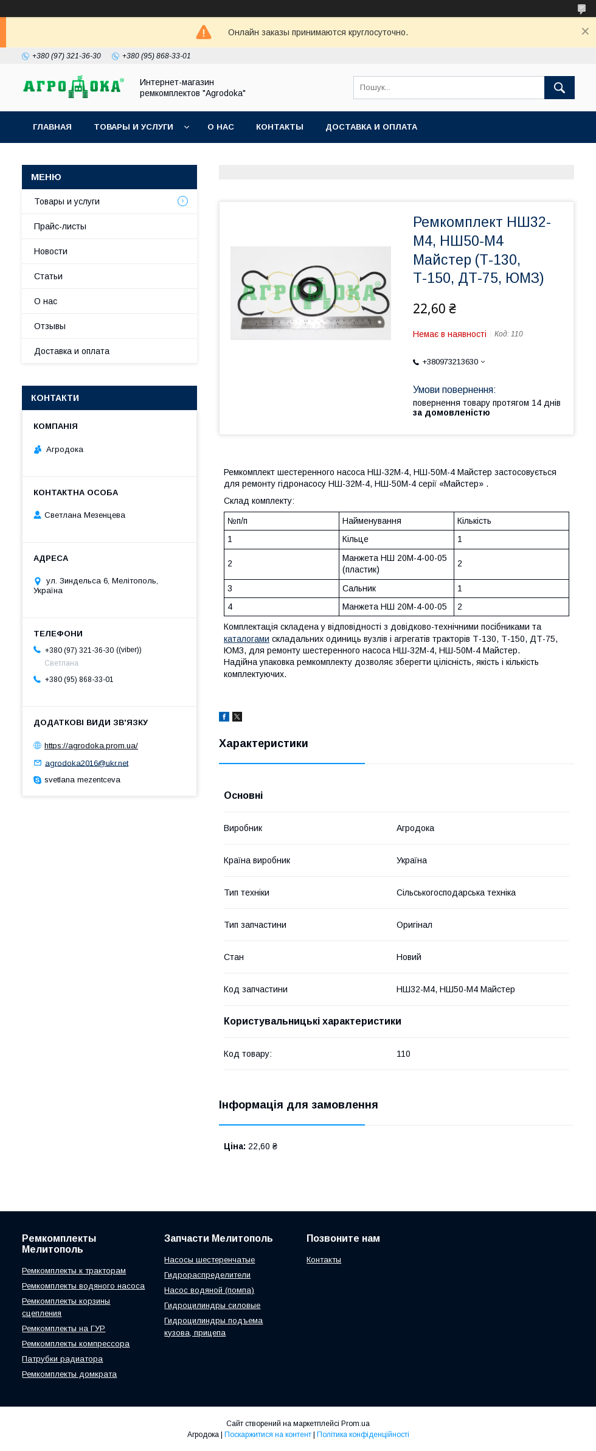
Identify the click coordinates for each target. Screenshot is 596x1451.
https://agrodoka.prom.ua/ (91, 745)
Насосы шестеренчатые (209, 1259)
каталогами (246, 639)
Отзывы (50, 326)
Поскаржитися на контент (267, 1434)
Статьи (48, 276)
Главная (52, 126)
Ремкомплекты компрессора (76, 1343)
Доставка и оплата (371, 126)
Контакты (279, 126)
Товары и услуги (133, 126)
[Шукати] (559, 87)
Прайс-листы (60, 226)
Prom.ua (355, 1423)
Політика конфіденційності (363, 1434)
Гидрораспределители (207, 1274)
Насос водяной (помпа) (209, 1290)
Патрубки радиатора (62, 1358)
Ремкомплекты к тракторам (74, 1270)
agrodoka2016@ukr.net (86, 762)
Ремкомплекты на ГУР (63, 1328)
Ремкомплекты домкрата (69, 1374)
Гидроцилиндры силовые (212, 1305)
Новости (51, 251)
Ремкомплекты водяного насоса (83, 1285)
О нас (220, 126)
